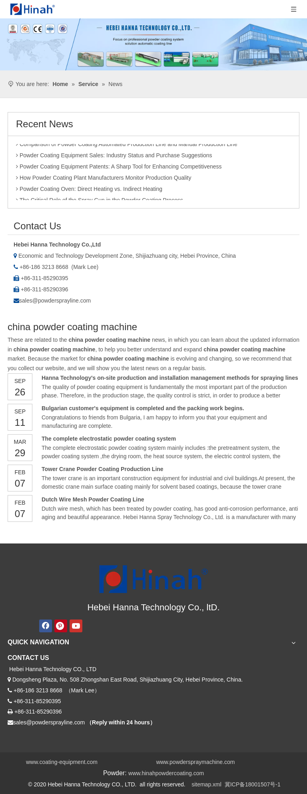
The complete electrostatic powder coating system (109, 438)
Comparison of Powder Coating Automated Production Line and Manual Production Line (126, 145)
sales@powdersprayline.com (55, 300)
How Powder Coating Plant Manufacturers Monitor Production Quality (103, 179)
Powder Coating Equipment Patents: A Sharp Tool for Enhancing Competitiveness (119, 168)
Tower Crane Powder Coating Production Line (102, 469)
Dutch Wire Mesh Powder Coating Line (93, 499)
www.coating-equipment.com (62, 762)
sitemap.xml (206, 784)
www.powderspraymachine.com (195, 762)
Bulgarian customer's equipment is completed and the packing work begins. (143, 408)
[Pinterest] (60, 626)
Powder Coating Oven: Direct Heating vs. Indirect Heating (89, 190)
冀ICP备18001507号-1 (253, 784)
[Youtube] (76, 626)
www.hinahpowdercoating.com (166, 773)
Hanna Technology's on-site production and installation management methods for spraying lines (170, 378)
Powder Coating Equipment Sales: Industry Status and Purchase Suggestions (114, 157)
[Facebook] (45, 626)
